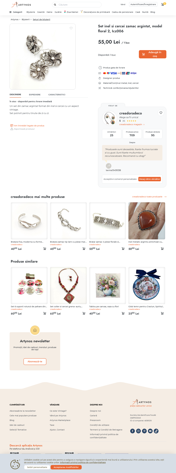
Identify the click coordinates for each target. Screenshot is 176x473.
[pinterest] (144, 431)
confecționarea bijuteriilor (126, 88)
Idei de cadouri (17, 425)
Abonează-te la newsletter (23, 411)
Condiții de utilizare (99, 425)
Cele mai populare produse (23, 415)
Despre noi (95, 411)
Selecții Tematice (18, 430)
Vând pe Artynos (58, 415)
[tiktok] (156, 431)
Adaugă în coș (151, 54)
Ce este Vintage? (58, 411)
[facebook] (132, 431)
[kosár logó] (162, 4)
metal (124, 83)
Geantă (40, 12)
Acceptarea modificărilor (66, 467)
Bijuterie (31, 12)
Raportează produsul (22, 129)
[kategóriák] (17, 12)
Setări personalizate (37, 467)
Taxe (52, 425)
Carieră (93, 415)
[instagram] (138, 431)
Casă (137, 12)
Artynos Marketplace (60, 420)
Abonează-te (35, 361)
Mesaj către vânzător (149, 179)
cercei (136, 83)
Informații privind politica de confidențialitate (83, 462)
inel (130, 83)
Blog (152, 12)
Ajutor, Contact (57, 430)
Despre (132, 142)
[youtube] (150, 431)
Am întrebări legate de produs (27, 125)
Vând (123, 4)
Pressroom (95, 420)
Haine (49, 12)
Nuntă (145, 12)
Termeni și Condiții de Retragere (106, 430)
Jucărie (58, 12)
